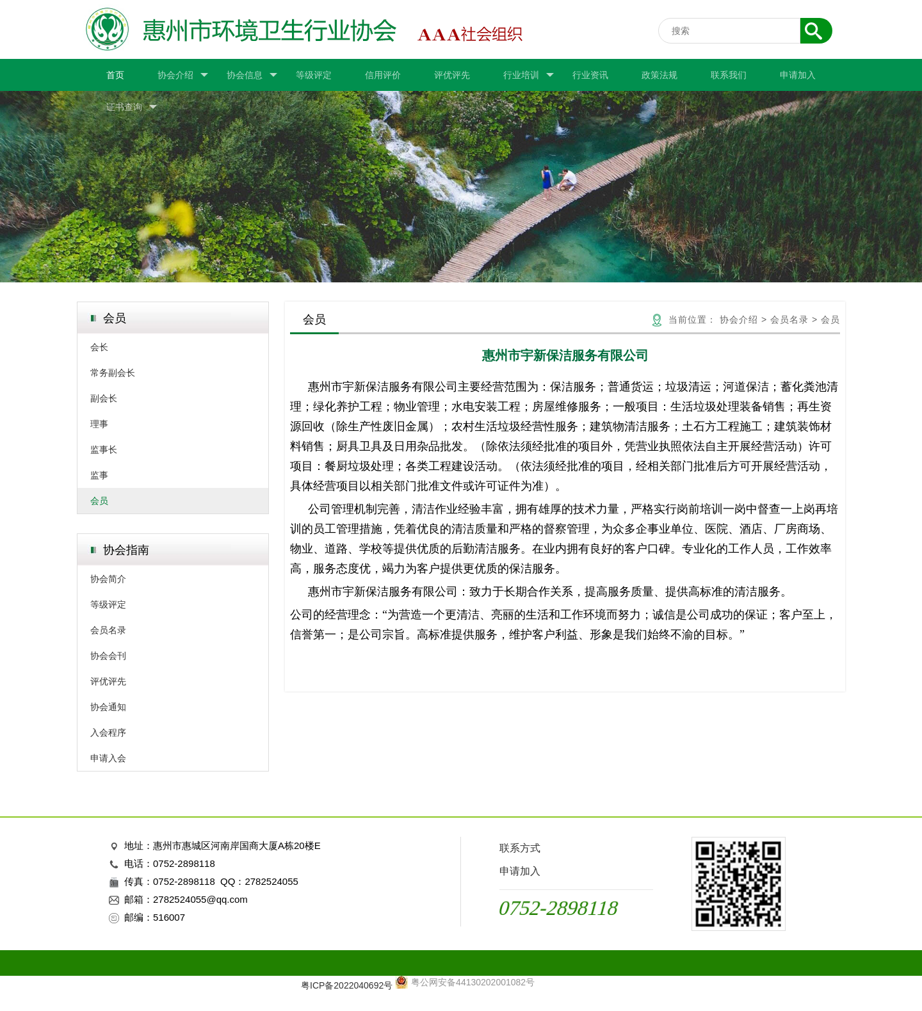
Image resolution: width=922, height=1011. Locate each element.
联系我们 (729, 75)
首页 (115, 75)
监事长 (103, 449)
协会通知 (108, 707)
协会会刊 (108, 656)
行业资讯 (590, 75)
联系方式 (519, 848)
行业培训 (528, 75)
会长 (99, 347)
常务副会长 (112, 373)
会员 (99, 501)
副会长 (103, 398)
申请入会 (108, 758)
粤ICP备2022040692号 (346, 985)
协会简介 (108, 579)
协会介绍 (183, 75)
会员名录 (108, 630)
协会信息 (252, 75)
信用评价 (383, 75)
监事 (99, 475)
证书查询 (131, 107)
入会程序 (108, 732)
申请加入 (798, 75)
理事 (99, 424)
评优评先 (452, 75)
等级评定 (314, 75)
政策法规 (659, 75)
